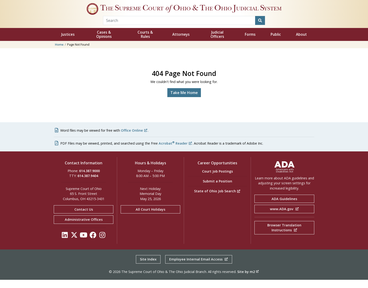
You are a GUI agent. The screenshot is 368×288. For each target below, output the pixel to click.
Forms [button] (250, 42)
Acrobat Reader (175, 151)
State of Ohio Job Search (217, 199)
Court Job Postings (217, 179)
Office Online (134, 138)
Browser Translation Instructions (284, 236)
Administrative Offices (84, 227)
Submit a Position (217, 189)
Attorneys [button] (181, 42)
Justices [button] (68, 42)
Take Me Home (184, 100)
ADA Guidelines (284, 207)
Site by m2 (248, 280)
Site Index (148, 267)
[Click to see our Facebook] (93, 244)
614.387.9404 (87, 184)
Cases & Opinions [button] (104, 42)
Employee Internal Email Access (198, 267)
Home (59, 53)
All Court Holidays (150, 217)
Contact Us (83, 217)
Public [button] (276, 42)
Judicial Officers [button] (217, 42)
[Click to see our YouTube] (83, 244)
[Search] (260, 28)
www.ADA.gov (284, 217)
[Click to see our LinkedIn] (65, 244)
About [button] (301, 42)
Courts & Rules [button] (145, 42)
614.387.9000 (89, 179)
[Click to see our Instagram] (102, 244)
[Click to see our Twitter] (74, 244)
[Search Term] (179, 28)
